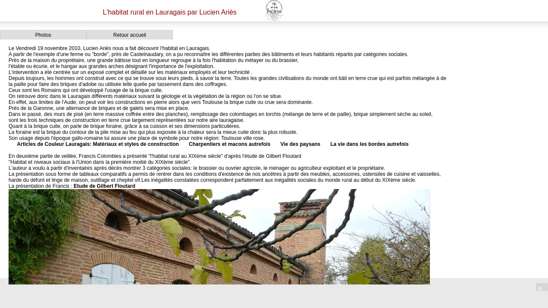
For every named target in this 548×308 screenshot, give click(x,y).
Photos (43, 35)
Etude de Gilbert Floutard (104, 186)
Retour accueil (129, 35)
